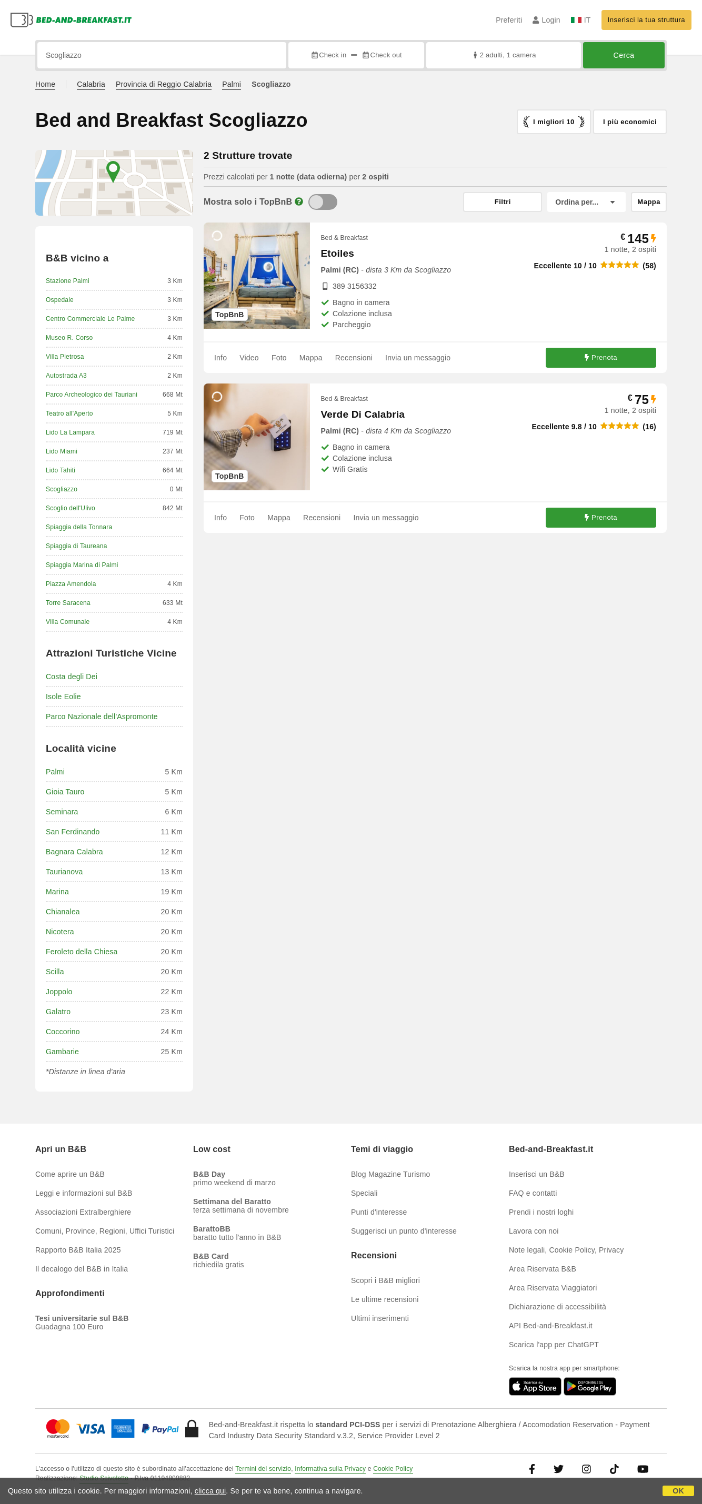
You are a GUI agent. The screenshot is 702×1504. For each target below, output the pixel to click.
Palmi (231, 84)
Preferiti (509, 20)
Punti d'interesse (379, 1212)
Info (220, 358)
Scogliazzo (61, 489)
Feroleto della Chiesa (82, 951)
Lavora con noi (534, 1231)
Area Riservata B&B (542, 1269)
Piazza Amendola (71, 584)
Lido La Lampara (70, 432)
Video (249, 358)
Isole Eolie (63, 696)
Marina (57, 891)
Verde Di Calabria (362, 414)
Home (45, 84)
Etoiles (337, 253)
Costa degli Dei (71, 676)
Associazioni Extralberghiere (83, 1212)
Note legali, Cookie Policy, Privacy (566, 1250)
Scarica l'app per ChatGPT (554, 1344)
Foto (279, 358)
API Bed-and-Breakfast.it (551, 1325)
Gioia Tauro (65, 792)
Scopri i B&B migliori (385, 1280)
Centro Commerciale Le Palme (90, 318)
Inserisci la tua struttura (646, 20)
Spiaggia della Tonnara (79, 527)
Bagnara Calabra (74, 851)
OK (678, 1491)
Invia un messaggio (417, 358)
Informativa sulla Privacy (330, 1468)
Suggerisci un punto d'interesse (404, 1231)
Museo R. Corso (69, 337)
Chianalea (63, 911)
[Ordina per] (586, 202)
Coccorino (63, 1031)
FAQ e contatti (533, 1193)
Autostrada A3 (66, 375)
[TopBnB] (322, 202)
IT (581, 20)
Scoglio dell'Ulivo (70, 508)
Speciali (364, 1193)
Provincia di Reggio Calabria (164, 84)
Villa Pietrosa (65, 356)
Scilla (55, 971)
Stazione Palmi (67, 281)
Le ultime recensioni (385, 1299)
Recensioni (354, 358)
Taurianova (64, 871)
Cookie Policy (393, 1468)
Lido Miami (61, 451)
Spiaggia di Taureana (76, 546)
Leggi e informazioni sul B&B (84, 1193)
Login (546, 20)
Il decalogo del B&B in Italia (81, 1269)
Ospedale (60, 300)
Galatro (58, 1011)
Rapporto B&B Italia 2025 (78, 1250)
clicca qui (210, 1491)
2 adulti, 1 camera (503, 55)
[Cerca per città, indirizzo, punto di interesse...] (161, 55)
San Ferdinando (72, 831)
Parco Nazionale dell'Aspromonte (102, 716)
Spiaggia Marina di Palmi (82, 565)
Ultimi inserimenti (380, 1318)
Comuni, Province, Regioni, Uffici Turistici (104, 1231)
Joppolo (59, 991)
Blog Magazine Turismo (390, 1174)
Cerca (624, 55)
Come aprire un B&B (70, 1174)
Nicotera (60, 931)
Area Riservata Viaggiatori (553, 1288)
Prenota (601, 357)
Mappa (311, 358)
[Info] (299, 201)
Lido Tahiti (60, 470)
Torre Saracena (68, 603)
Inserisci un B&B (537, 1174)
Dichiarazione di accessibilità (557, 1307)
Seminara (62, 811)
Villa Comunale (67, 621)
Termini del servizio (263, 1468)
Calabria (91, 84)
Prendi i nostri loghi (541, 1212)
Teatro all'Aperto (69, 413)
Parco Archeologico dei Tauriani (91, 394)
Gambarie (62, 1051)
